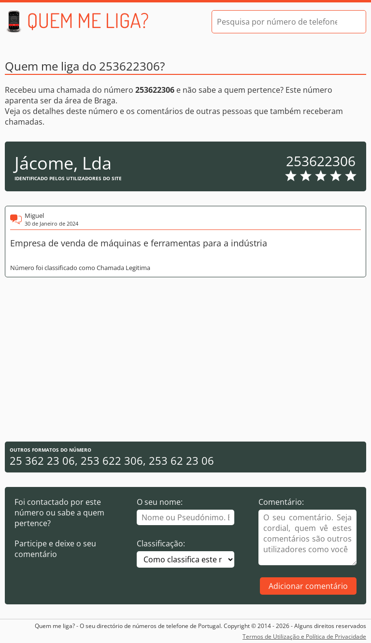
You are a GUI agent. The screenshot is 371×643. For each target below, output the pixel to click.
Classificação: (161, 543)
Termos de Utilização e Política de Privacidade (304, 636)
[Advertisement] (185, 359)
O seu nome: (160, 502)
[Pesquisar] (350, 21)
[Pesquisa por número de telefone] (277, 22)
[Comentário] (307, 537)
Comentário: (281, 502)
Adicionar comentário (308, 586)
